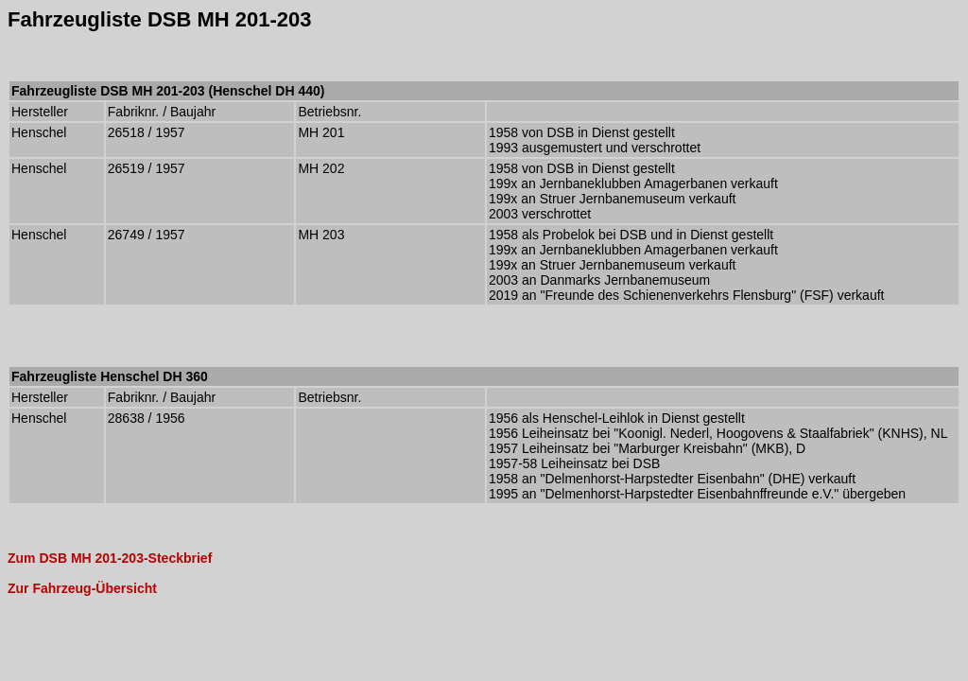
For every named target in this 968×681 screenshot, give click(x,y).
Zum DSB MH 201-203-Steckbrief (110, 558)
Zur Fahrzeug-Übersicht (82, 588)
